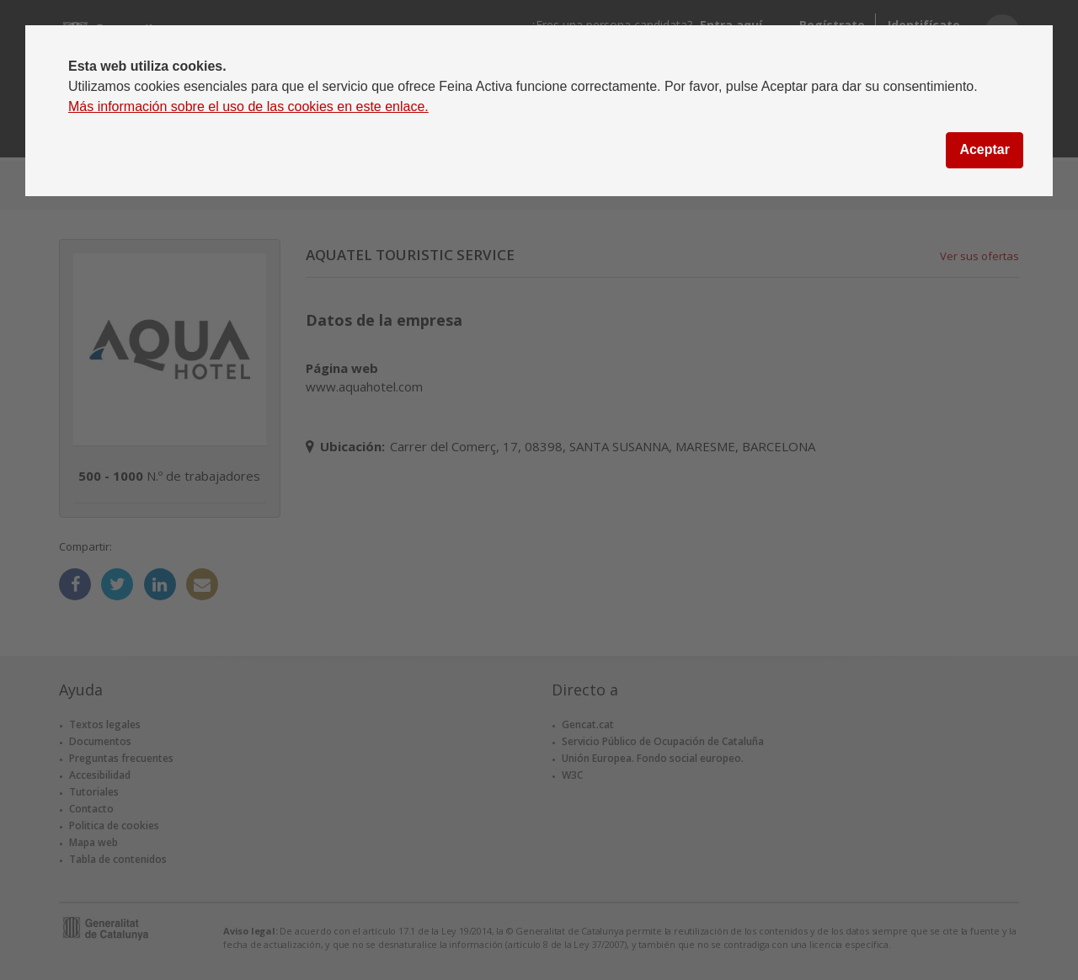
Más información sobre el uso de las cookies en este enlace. (248, 106)
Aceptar (984, 149)
